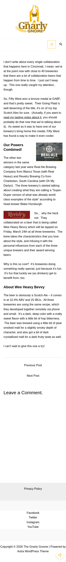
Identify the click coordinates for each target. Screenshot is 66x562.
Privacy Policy (33, 488)
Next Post (33, 375)
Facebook (33, 512)
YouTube (33, 526)
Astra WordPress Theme (33, 551)
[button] (60, 44)
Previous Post (33, 365)
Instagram (33, 522)
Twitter (33, 517)
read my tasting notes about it (22, 117)
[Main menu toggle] (52, 44)
